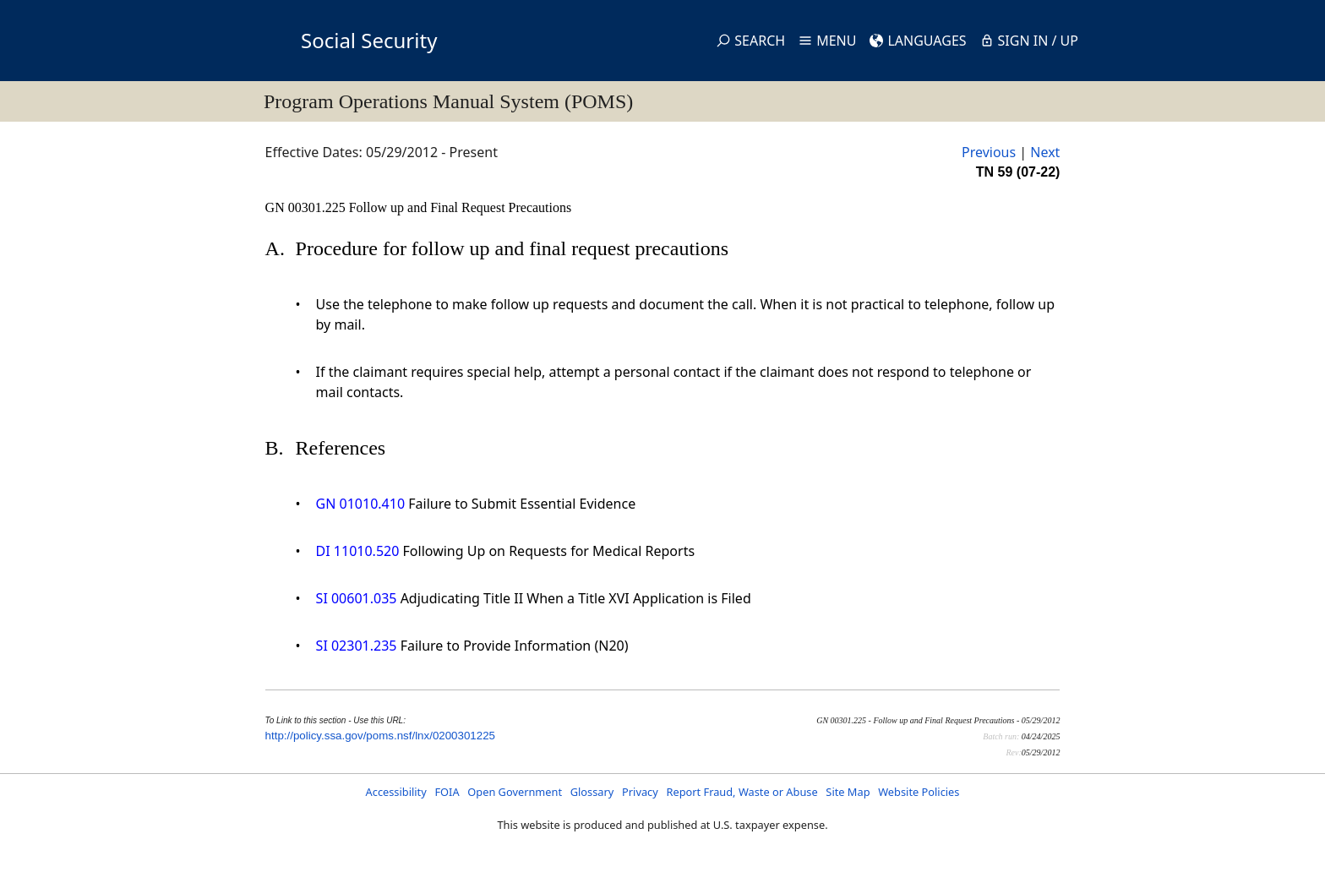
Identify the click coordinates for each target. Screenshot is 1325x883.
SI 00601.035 (356, 598)
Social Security (369, 40)
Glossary (592, 791)
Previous (989, 152)
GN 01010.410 (360, 503)
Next (1045, 152)
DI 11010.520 (358, 551)
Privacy (640, 791)
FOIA (446, 791)
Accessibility (396, 791)
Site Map (848, 791)
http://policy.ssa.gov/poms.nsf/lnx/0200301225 (380, 735)
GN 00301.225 (307, 207)
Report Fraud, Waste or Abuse (741, 791)
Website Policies (918, 791)
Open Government (514, 791)
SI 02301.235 (356, 645)
